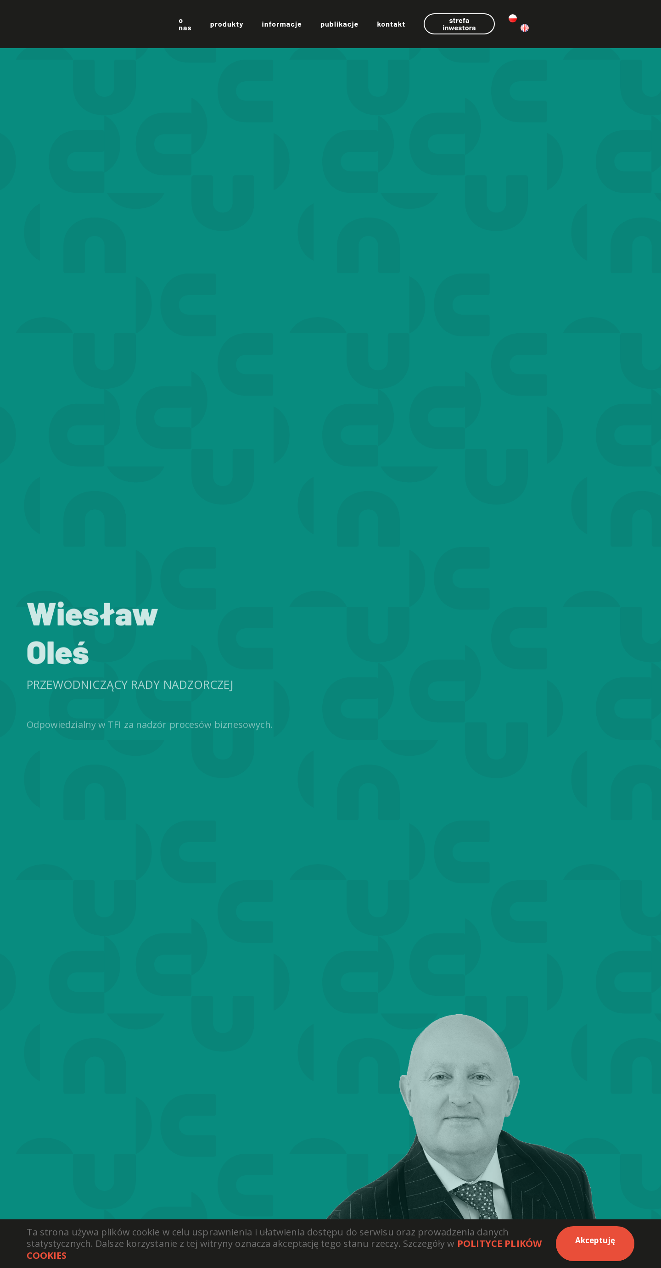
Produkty (300, 27)
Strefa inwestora (543, 26)
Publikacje (413, 27)
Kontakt (464, 27)
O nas (255, 27)
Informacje (355, 27)
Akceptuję (595, 1240)
